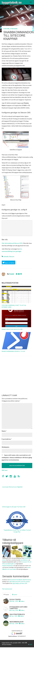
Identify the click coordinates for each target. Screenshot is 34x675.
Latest (14, 594)
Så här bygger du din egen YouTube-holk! (14, 506)
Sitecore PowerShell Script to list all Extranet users (14, 306)
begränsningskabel (7, 565)
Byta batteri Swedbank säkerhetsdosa (20, 579)
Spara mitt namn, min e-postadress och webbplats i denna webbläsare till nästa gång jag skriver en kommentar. (17, 457)
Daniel (11, 274)
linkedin (6, 256)
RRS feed (4, 470)
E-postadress (7, 439)
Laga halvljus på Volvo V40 (19, 583)
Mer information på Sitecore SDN (12, 243)
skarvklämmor (24, 560)
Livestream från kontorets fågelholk (12, 487)
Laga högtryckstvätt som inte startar (19, 581)
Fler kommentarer (7, 589)
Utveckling (13, 28)
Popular (6, 594)
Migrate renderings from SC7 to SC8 (13, 351)
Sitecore (6, 28)
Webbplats (5, 447)
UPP (30, 644)
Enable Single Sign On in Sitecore (12, 329)
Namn (4, 431)
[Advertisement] (17, 375)
